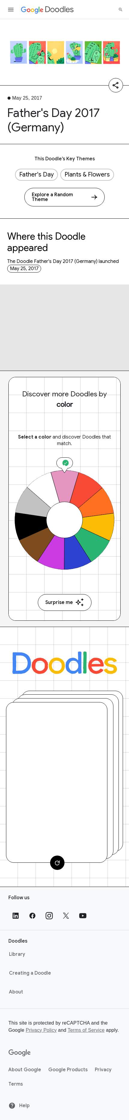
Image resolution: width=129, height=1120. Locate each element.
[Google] (19, 1053)
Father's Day (36, 174)
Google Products (68, 1070)
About (16, 992)
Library (17, 954)
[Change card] (57, 863)
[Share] (116, 85)
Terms (15, 1084)
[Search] (121, 9)
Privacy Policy (41, 1030)
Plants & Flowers (87, 174)
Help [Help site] (19, 1105)
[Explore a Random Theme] (64, 197)
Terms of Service (86, 1030)
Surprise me (64, 602)
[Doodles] (64, 663)
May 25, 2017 (24, 269)
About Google (24, 1070)
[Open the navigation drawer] (11, 9)
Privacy (103, 1070)
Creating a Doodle (30, 973)
